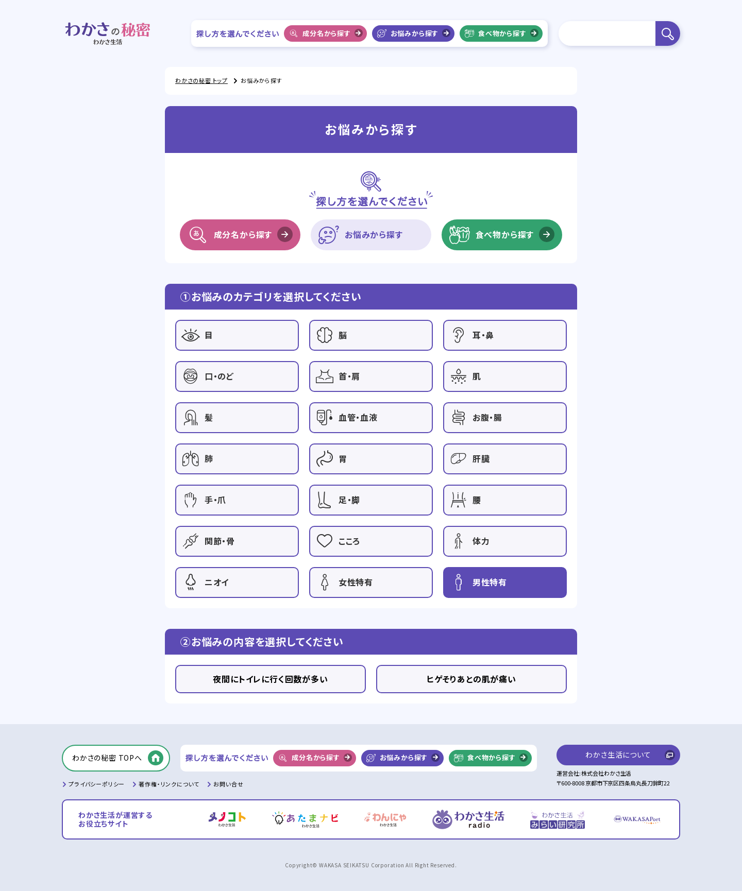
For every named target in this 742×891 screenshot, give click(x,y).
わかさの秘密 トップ (201, 80)
